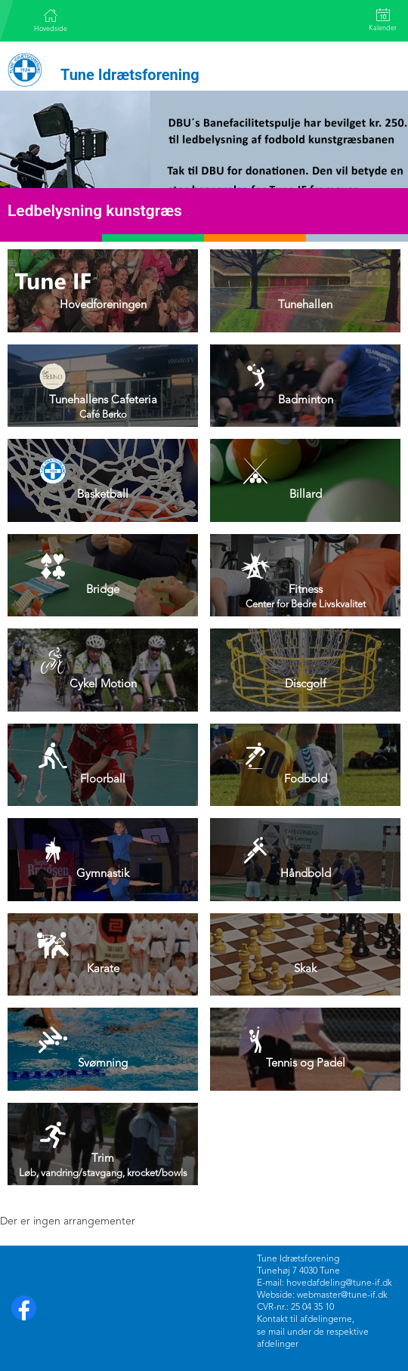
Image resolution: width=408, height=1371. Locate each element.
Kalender (383, 20)
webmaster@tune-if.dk (342, 1295)
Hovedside (50, 20)
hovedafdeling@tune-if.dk (339, 1283)
